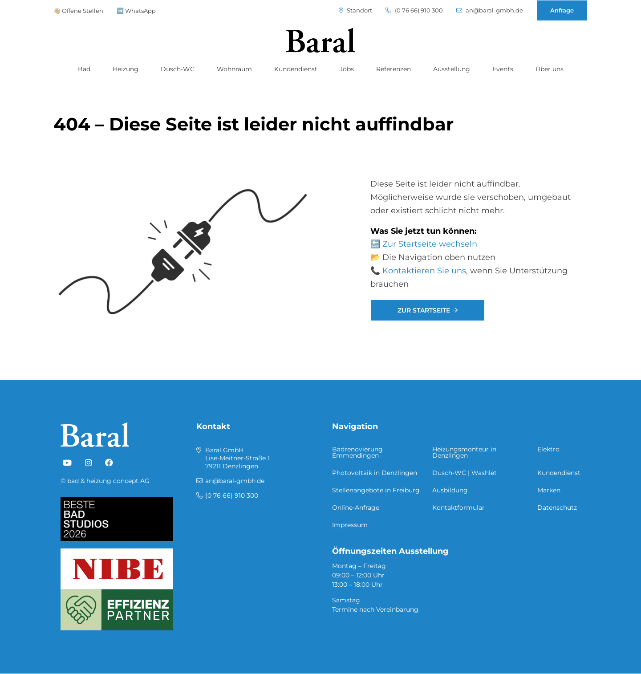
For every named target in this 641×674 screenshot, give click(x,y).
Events (502, 69)
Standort (355, 10)
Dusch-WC (178, 69)
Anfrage (562, 10)
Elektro (548, 449)
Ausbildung (450, 490)
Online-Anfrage (355, 507)
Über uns (550, 69)
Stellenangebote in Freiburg (376, 490)
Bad (84, 69)
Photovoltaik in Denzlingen (374, 473)
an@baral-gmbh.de (489, 10)
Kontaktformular (458, 507)
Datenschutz (557, 507)
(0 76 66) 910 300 (414, 10)
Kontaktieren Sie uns (424, 271)
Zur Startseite (424, 310)
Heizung (125, 69)
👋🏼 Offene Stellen (78, 10)
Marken (548, 490)
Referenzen (393, 69)
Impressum (350, 525)
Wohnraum (234, 69)
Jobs (347, 69)
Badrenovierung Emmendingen (357, 452)
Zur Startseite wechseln (429, 244)
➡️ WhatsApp (136, 10)
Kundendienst (295, 69)
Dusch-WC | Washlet (464, 473)
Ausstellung (451, 69)
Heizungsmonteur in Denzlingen (464, 452)
